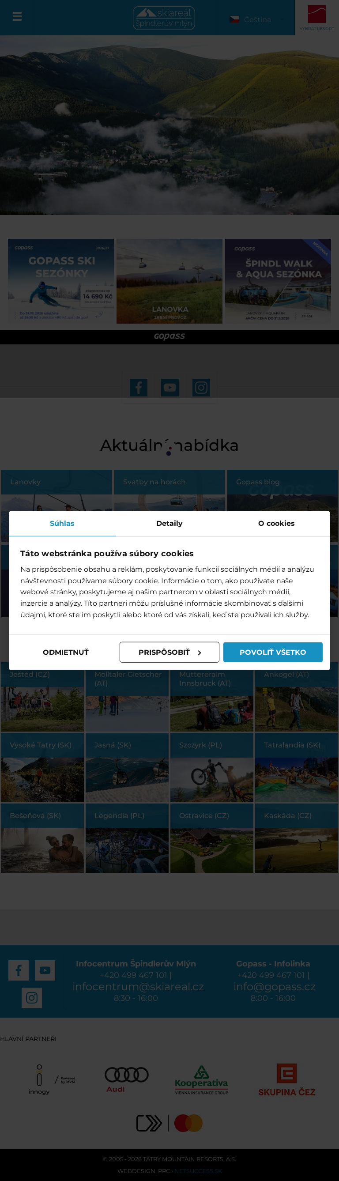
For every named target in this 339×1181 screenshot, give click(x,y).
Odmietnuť (66, 652)
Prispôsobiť (170, 652)
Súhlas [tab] (62, 523)
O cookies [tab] (276, 523)
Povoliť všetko (273, 652)
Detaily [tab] (169, 523)
